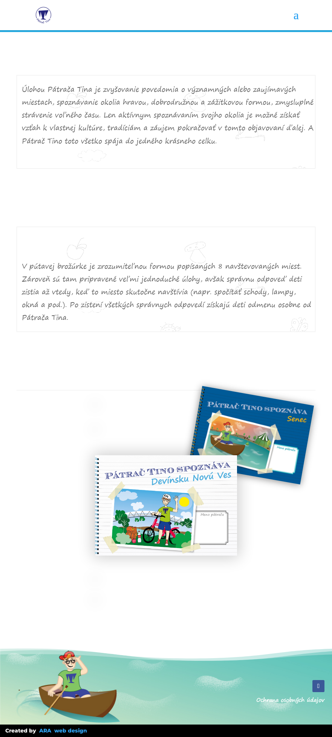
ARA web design (63, 730)
